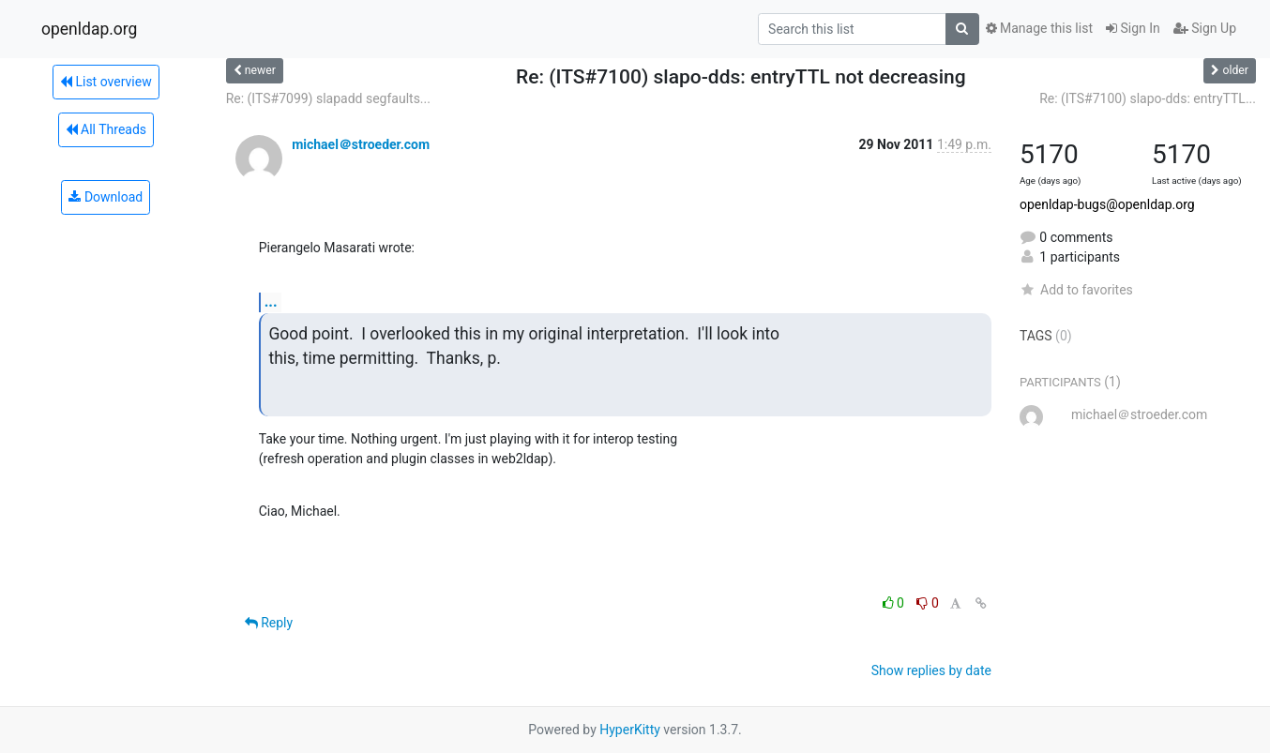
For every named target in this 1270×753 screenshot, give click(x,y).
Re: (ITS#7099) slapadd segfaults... (328, 98)
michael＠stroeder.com (361, 144)
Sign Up (1204, 28)
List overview (106, 81)
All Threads (106, 129)
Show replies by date (931, 670)
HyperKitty (629, 729)
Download (105, 196)
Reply (269, 622)
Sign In (1133, 28)
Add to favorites (1076, 289)
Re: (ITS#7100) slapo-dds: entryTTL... (1147, 98)
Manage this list (1039, 28)
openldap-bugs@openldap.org (1107, 204)
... (271, 301)
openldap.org (89, 29)
